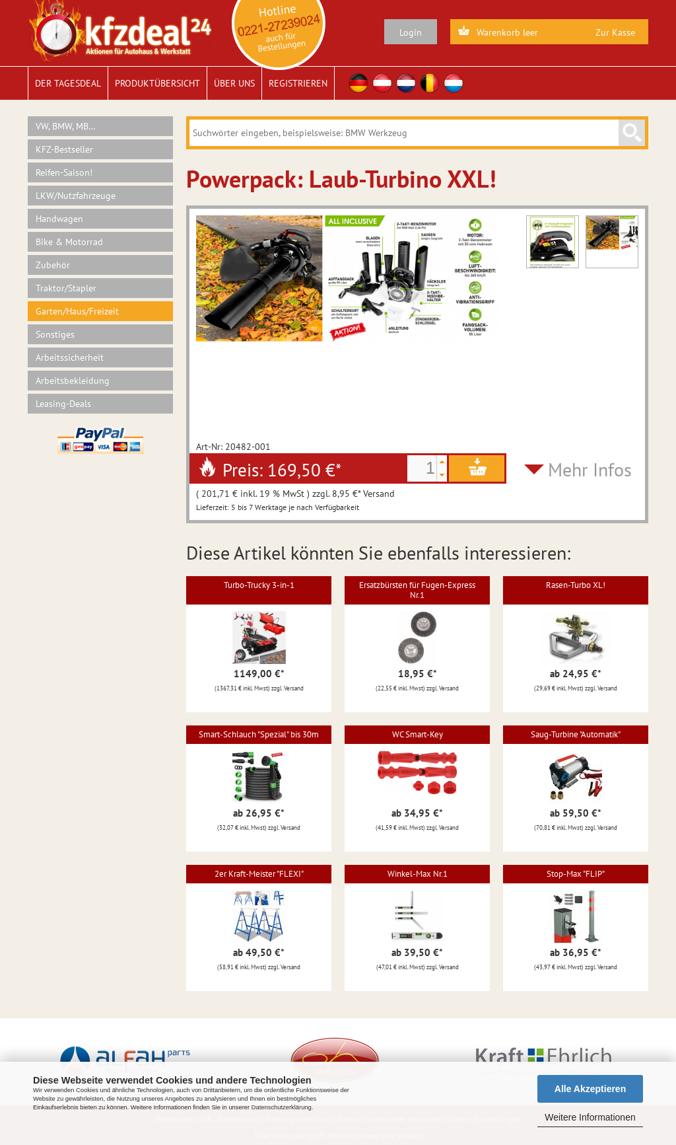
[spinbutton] (421, 468)
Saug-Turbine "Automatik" (576, 734)
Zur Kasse (615, 32)
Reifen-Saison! (64, 172)
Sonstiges (55, 334)
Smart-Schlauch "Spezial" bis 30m (259, 734)
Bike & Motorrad (69, 242)
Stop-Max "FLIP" (576, 873)
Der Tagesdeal (68, 83)
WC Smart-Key (417, 734)
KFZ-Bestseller (64, 149)
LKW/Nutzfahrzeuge (76, 196)
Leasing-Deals (63, 404)
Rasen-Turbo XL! (575, 585)
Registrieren (298, 83)
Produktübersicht (157, 83)
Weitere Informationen (590, 1117)
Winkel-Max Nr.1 (418, 873)
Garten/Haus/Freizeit (77, 311)
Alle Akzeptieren (590, 1089)
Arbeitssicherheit (70, 357)
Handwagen (59, 219)
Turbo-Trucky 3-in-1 (259, 585)
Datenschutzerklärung (282, 1107)
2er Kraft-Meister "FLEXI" (259, 873)
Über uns (234, 83)
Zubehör (53, 265)
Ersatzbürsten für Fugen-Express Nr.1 (417, 589)
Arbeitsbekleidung (73, 381)
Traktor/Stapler (66, 288)
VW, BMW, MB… (66, 126)
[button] (441, 461)
